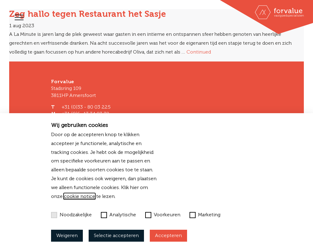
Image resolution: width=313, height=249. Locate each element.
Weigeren (67, 235)
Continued (198, 52)
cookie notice (79, 196)
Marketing (205, 215)
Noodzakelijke (71, 215)
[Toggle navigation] (19, 17)
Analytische (118, 215)
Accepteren (168, 235)
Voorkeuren (162, 215)
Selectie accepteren (116, 235)
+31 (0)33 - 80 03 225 (86, 107)
